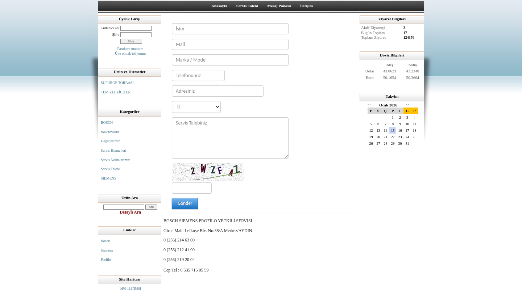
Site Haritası (130, 288)
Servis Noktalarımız (115, 160)
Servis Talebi (247, 6)
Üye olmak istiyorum (130, 53)
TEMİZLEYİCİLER (115, 92)
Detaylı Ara (130, 212)
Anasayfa (219, 6)
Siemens (107, 250)
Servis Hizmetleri (113, 150)
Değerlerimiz (110, 141)
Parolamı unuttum (130, 49)
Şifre (115, 35)
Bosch (105, 241)
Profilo (106, 259)
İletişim (306, 6)
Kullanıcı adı (109, 28)
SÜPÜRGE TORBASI (117, 83)
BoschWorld (110, 132)
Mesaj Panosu (279, 6)
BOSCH (107, 123)
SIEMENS (108, 178)
